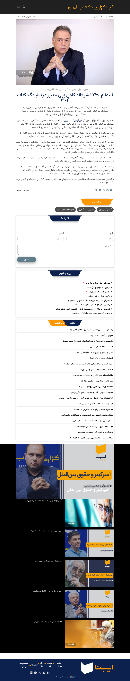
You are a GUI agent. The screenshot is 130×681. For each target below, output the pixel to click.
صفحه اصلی (110, 16)
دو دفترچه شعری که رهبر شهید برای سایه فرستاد (95, 426)
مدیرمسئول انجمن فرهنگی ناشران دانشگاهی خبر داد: (65, 89)
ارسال (26, 260)
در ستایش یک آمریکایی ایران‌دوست (48, 560)
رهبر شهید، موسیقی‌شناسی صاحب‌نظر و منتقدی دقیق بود (91, 329)
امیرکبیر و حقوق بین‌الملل (88, 489)
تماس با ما (49, 665)
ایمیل (61, 233)
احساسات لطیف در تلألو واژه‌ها (101, 358)
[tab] (72, 323)
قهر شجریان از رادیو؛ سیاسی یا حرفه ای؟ (46, 530)
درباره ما (42, 665)
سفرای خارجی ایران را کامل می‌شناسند (47, 591)
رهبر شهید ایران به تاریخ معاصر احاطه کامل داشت (94, 352)
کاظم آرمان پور (105, 209)
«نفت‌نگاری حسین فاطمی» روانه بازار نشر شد (96, 386)
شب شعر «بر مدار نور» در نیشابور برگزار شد (97, 380)
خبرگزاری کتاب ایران (73, 120)
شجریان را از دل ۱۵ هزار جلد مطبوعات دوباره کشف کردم (89, 300)
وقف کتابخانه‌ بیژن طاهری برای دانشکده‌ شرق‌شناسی (93, 375)
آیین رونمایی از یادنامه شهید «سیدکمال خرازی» (44, 500)
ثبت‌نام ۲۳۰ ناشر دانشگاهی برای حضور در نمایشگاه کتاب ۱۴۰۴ (65, 97)
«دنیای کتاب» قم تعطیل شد (99, 291)
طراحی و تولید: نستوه (65, 677)
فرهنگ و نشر (98, 16)
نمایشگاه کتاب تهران (65, 209)
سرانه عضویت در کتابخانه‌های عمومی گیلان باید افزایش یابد (91, 437)
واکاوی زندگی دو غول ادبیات (99, 296)
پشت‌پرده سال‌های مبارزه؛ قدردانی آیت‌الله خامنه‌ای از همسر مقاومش (87, 341)
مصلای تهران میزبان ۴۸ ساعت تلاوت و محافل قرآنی (93, 420)
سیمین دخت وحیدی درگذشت (99, 287)
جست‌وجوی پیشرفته (23, 665)
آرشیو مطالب (59, 665)
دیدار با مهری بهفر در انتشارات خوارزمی (47, 621)
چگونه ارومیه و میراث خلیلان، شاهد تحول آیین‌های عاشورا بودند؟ (88, 363)
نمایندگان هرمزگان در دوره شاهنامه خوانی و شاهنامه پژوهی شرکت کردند (83, 309)
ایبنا (91, 8)
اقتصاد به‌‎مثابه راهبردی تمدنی (101, 346)
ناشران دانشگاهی (86, 209)
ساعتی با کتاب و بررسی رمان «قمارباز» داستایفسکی (90, 313)
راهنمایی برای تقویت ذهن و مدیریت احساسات (92, 304)
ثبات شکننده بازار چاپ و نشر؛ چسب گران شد (96, 369)
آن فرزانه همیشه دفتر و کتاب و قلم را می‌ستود (95, 403)
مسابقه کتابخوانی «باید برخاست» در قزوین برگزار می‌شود (91, 392)
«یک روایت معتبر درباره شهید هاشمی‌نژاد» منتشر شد (93, 409)
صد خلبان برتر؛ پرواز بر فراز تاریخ (97, 283)
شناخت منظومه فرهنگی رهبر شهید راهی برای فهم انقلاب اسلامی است (87, 415)
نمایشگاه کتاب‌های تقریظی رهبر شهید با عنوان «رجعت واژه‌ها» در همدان (86, 398)
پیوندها (34, 665)
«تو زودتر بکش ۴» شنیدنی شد (101, 335)
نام (111, 233)
